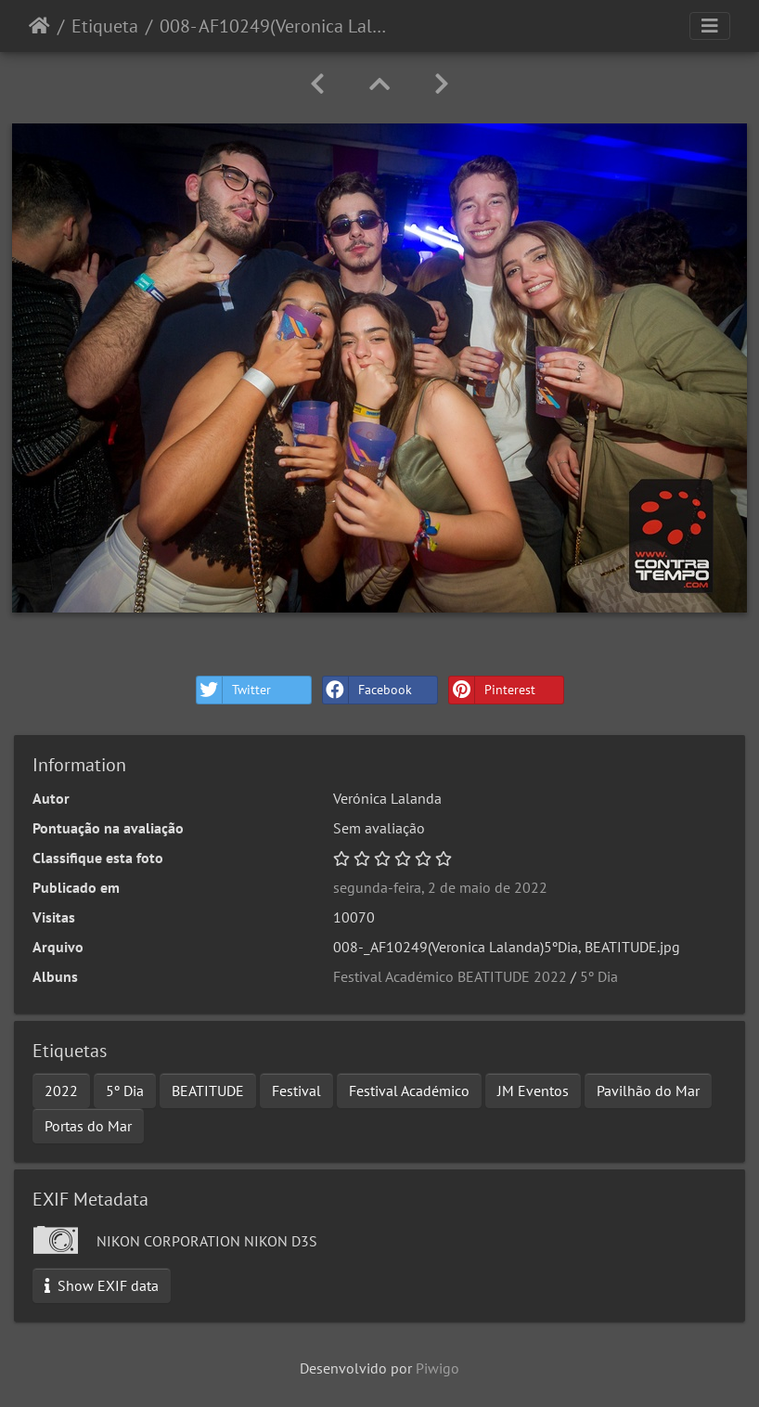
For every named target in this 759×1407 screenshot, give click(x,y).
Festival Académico (409, 1090)
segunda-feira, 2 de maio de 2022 (440, 887)
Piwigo (437, 1368)
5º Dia (599, 976)
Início (39, 26)
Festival (296, 1090)
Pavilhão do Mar (648, 1090)
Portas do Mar (88, 1126)
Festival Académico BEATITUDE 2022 (450, 976)
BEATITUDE (208, 1090)
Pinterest (492, 690)
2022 (61, 1090)
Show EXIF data (102, 1285)
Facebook (367, 690)
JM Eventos (533, 1090)
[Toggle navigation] (709, 26)
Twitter (234, 690)
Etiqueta (104, 26)
